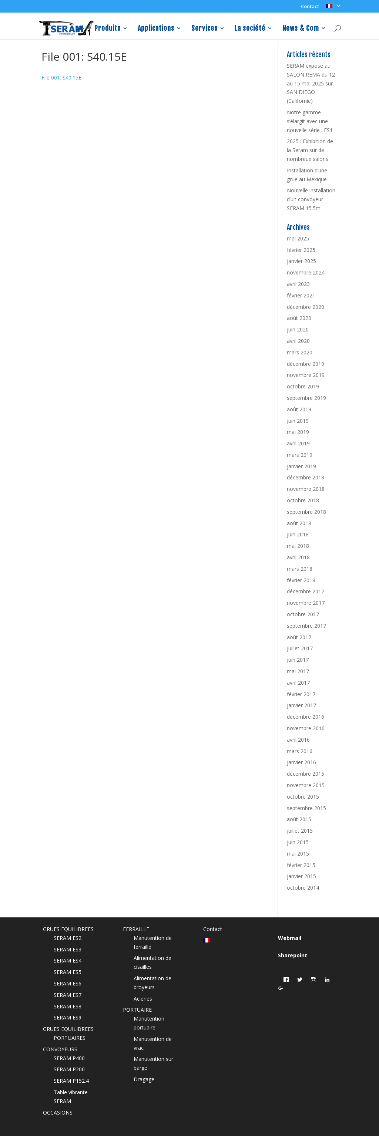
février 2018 (301, 580)
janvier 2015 (301, 876)
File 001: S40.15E (61, 77)
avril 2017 (298, 682)
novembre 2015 (306, 785)
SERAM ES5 (67, 971)
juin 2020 (298, 329)
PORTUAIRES (69, 1037)
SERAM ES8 (67, 1006)
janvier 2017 (301, 705)
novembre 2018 (306, 488)
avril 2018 (298, 557)
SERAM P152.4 (71, 1080)
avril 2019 (298, 443)
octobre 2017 (303, 614)
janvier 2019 (301, 466)
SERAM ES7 (67, 994)
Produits (107, 28)
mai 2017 (298, 671)
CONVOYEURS (60, 1049)
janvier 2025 (301, 260)
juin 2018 (298, 534)
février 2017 (301, 694)
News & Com (300, 28)
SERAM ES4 (67, 960)
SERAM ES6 (67, 983)
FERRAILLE (136, 929)
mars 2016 (299, 751)
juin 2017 (298, 659)
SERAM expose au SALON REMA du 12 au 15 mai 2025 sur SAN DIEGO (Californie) (311, 83)
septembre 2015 (306, 808)
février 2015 (301, 865)
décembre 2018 (305, 477)
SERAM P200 (69, 1069)
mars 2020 (299, 352)
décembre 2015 (305, 773)
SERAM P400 (69, 1058)
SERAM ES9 (67, 1017)
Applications (156, 28)
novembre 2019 (306, 374)
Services (204, 28)
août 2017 (299, 637)
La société (250, 28)
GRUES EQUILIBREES (68, 929)
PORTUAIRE (137, 1009)
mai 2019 (298, 431)
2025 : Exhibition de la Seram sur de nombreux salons (310, 150)
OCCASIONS (58, 1112)
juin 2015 (298, 842)
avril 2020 (298, 340)
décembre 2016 (305, 716)
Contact (310, 7)
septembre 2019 (306, 397)
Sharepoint (292, 955)
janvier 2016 (301, 762)
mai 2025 (298, 238)
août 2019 (299, 409)
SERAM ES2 (67, 937)
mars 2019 (299, 454)
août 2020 (299, 317)
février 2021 (301, 295)
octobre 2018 (303, 500)
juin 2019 (298, 420)
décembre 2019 (305, 363)
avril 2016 (298, 739)
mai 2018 (298, 545)
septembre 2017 (306, 625)
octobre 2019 (303, 386)
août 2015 (299, 819)
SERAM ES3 (67, 949)
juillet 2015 (300, 830)
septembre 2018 (306, 511)
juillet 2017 (300, 648)
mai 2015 (298, 853)
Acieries (143, 998)
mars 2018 (299, 568)
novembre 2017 (306, 602)
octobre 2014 (303, 887)
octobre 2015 (303, 796)
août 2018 (299, 523)
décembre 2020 (305, 306)
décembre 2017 (305, 591)
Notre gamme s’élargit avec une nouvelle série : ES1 (310, 121)
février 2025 (301, 249)
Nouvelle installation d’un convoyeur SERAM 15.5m (311, 199)
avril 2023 (298, 283)
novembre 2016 (306, 728)
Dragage (144, 1079)
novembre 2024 (306, 272)
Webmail (289, 937)
